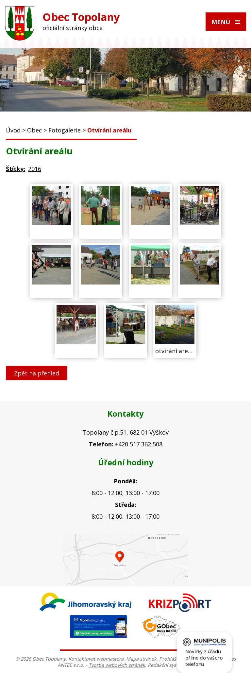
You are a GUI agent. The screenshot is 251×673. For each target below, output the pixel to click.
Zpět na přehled (36, 373)
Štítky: (15, 169)
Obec (34, 130)
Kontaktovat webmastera (96, 659)
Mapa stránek (141, 659)
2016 (34, 169)
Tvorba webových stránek (117, 665)
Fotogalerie (64, 130)
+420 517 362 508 (138, 444)
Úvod (13, 130)
